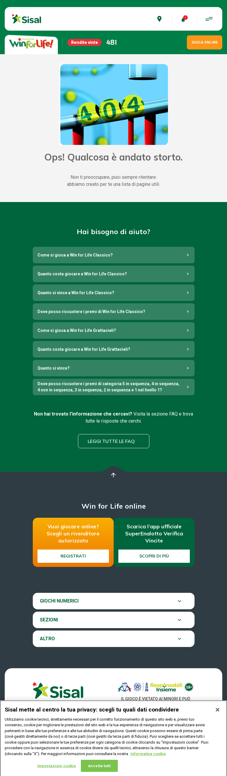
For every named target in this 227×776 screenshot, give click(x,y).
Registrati (73, 556)
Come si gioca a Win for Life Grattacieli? (76, 330)
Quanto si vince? (53, 368)
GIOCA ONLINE (205, 42)
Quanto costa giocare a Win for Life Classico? (82, 274)
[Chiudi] (217, 716)
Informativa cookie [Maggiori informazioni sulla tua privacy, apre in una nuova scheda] (148, 761)
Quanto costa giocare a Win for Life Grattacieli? (83, 349)
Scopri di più (154, 556)
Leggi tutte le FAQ (111, 441)
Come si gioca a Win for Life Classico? (75, 255)
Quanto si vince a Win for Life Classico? (75, 292)
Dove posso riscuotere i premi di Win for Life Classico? (91, 311)
